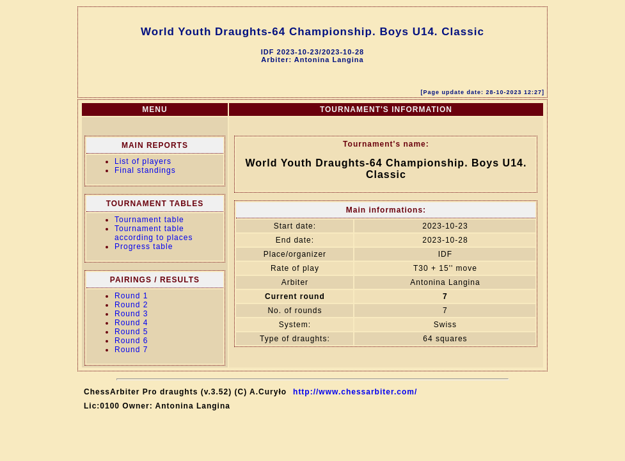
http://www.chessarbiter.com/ (355, 391)
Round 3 (131, 313)
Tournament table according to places (154, 233)
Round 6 (131, 340)
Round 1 (131, 295)
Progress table (144, 246)
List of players (143, 161)
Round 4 (131, 322)
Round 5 (131, 331)
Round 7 (131, 349)
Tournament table (149, 219)
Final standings (145, 170)
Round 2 (131, 304)
